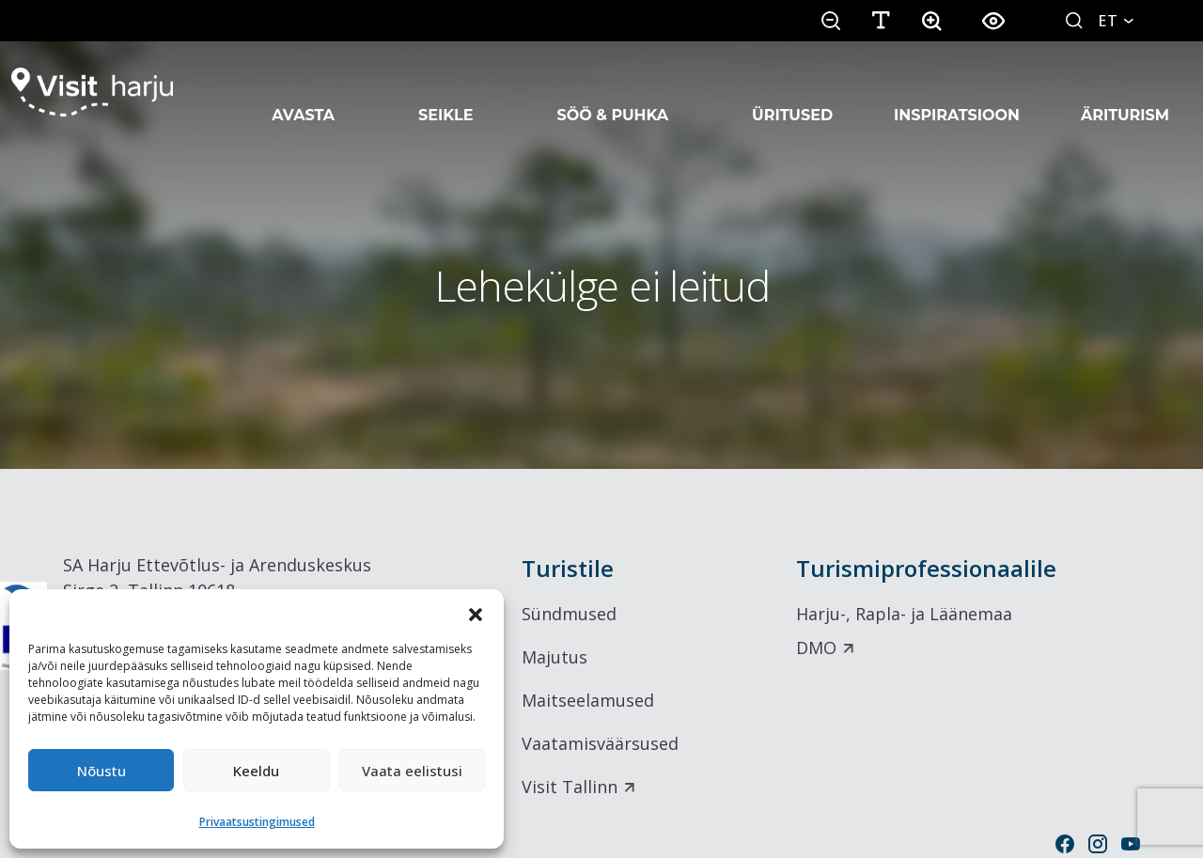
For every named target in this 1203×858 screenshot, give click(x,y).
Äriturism (1125, 92)
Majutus (554, 657)
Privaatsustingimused (257, 822)
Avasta (303, 92)
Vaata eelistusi (412, 770)
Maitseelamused (588, 700)
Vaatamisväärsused (600, 743)
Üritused (792, 92)
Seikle (445, 92)
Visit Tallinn (569, 786)
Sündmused (569, 613)
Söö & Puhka (612, 92)
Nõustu (101, 770)
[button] (475, 612)
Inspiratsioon (957, 92)
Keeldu (256, 770)
